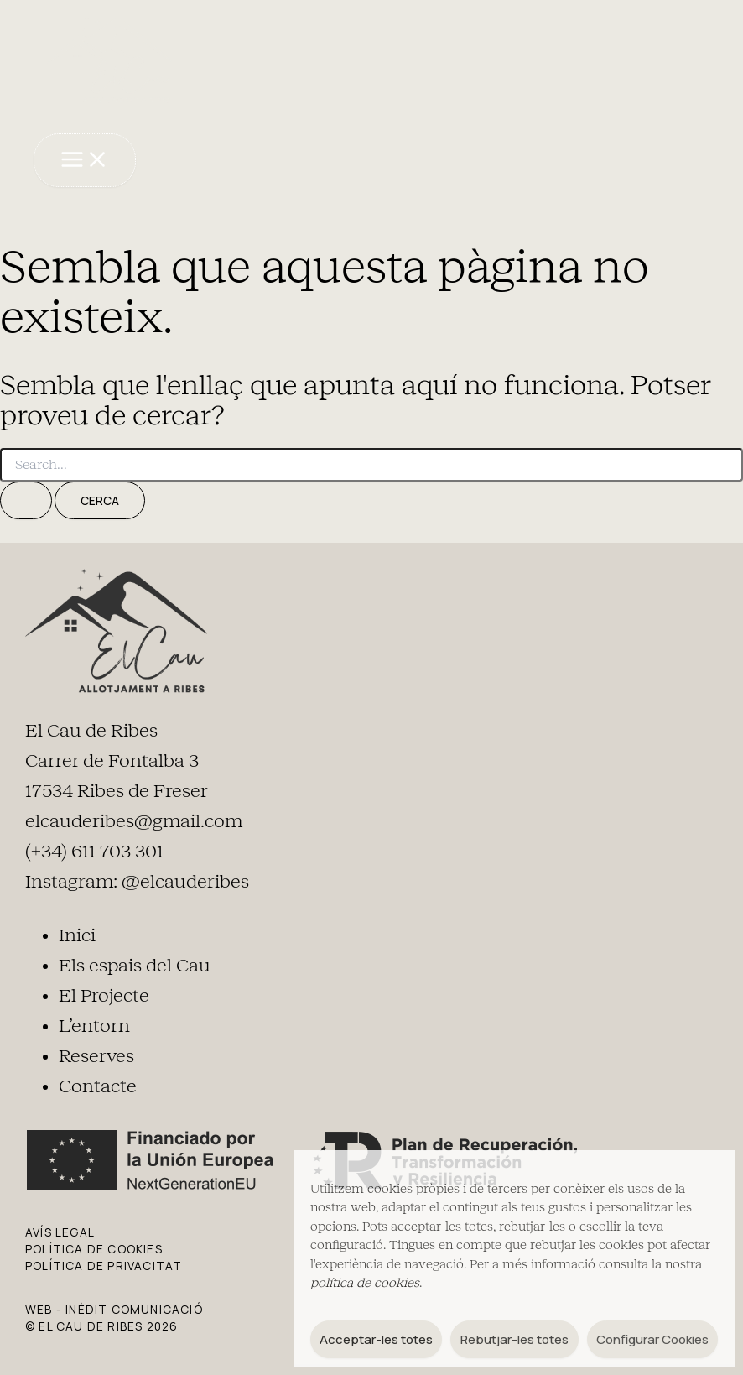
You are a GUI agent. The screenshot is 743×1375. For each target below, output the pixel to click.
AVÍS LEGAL (60, 1230)
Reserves (96, 1054)
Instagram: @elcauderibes (137, 881)
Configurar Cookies (652, 1339)
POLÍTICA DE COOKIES (94, 1247)
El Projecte (104, 994)
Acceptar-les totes (376, 1339)
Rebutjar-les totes (514, 1339)
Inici (77, 934)
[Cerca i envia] (26, 499)
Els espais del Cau (134, 964)
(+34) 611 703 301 (94, 851)
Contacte (98, 1085)
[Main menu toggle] (84, 159)
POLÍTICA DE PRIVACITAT (103, 1264)
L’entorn (94, 1024)
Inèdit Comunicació (134, 1307)
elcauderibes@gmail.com (133, 820)
